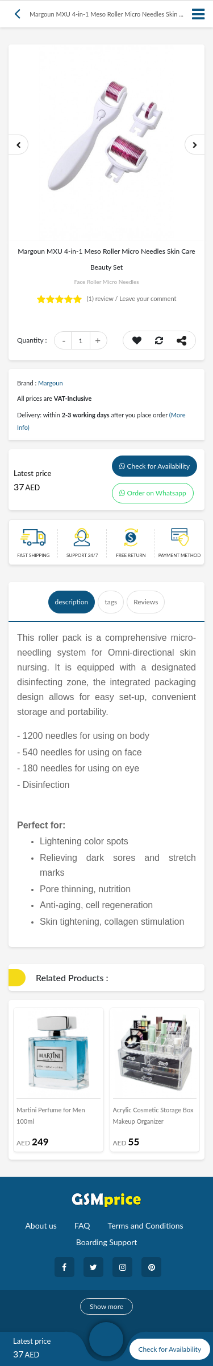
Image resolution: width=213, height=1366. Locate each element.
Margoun (50, 383)
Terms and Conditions (145, 1225)
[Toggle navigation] (199, 14)
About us (41, 1225)
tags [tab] (111, 601)
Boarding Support (106, 1242)
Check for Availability (154, 466)
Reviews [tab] (145, 601)
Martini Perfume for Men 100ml (50, 1115)
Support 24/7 (82, 555)
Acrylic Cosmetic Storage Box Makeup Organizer (153, 1115)
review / (103, 298)
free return (130, 555)
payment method (179, 555)
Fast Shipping (33, 555)
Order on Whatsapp (152, 493)
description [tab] (72, 601)
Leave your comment (147, 298)
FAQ (82, 1225)
